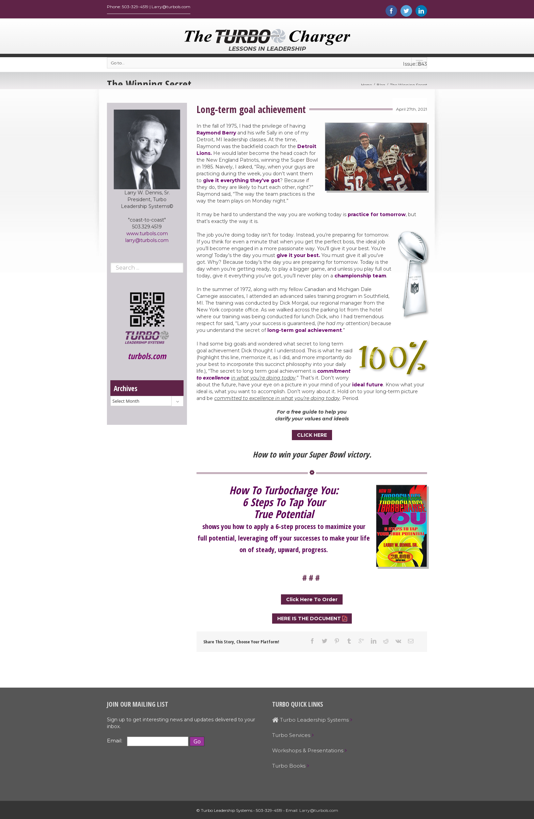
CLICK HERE (312, 437)
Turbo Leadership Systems (310, 721)
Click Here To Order (311, 601)
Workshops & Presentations (307, 752)
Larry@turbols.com (318, 812)
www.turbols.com (147, 235)
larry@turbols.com (147, 242)
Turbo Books (288, 767)
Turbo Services (291, 737)
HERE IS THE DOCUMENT (309, 620)
